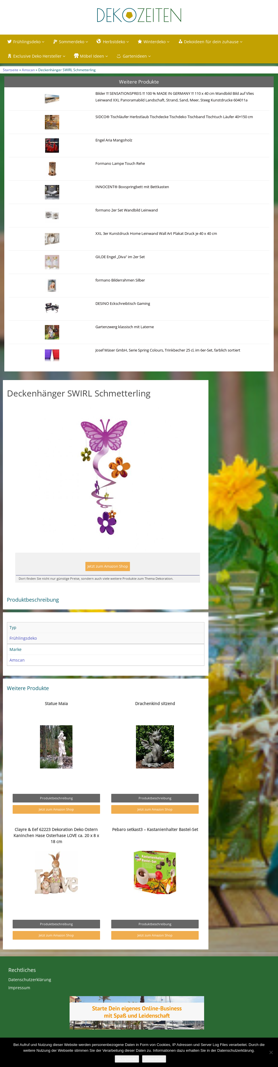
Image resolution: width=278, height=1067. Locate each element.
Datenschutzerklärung (29, 979)
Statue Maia (56, 703)
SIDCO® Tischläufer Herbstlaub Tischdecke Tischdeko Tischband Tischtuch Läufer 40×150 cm (174, 116)
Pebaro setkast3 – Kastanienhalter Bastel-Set (155, 829)
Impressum (19, 987)
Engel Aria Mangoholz (113, 140)
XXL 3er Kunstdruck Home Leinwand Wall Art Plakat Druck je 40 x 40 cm (156, 233)
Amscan (28, 69)
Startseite (10, 69)
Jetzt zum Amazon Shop (107, 566)
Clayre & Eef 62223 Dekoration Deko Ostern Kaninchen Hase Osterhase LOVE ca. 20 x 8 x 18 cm (56, 835)
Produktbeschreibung (56, 798)
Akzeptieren (127, 1059)
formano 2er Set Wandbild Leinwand (126, 210)
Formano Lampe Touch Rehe (120, 163)
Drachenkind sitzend (155, 703)
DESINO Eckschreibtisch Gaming (122, 303)
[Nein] (271, 1052)
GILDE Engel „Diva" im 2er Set (120, 256)
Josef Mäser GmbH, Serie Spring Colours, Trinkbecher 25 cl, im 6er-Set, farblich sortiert (167, 350)
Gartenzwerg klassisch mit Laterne (124, 326)
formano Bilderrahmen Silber (120, 280)
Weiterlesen (154, 1059)
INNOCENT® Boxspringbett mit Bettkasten (132, 186)
